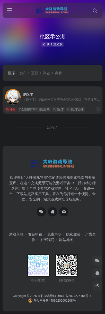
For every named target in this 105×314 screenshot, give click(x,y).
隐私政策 (73, 234)
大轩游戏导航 (47, 296)
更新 (34, 73)
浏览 (46, 73)
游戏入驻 (16, 234)
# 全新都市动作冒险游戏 (34, 109)
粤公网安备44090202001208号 (52, 300)
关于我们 (47, 240)
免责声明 (54, 234)
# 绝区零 (58, 109)
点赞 (58, 73)
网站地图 (66, 240)
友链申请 (35, 234)
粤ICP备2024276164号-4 (74, 296)
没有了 (52, 127)
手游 (11, 109)
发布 (23, 73)
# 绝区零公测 (75, 109)
